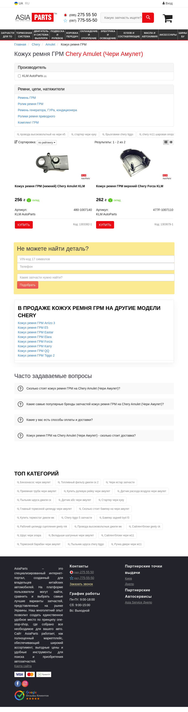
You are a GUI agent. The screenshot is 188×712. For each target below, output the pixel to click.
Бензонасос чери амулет (35, 487)
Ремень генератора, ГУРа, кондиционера (47, 110)
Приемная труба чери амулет (38, 496)
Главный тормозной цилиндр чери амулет (46, 513)
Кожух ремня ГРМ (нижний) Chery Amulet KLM (52, 187)
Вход (168, 3)
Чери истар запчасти (122, 487)
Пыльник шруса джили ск (35, 505)
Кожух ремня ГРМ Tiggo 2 (36, 360)
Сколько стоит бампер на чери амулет (105, 513)
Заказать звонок (81, 589)
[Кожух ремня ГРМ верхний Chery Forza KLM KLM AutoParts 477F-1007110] (135, 166)
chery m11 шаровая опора (158, 134)
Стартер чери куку (113, 505)
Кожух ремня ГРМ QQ (33, 356)
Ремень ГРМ (27, 97)
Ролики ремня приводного (36, 116)
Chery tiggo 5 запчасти (78, 522)
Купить (25, 226)
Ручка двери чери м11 (128, 549)
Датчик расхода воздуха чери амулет (143, 496)
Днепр (129, 589)
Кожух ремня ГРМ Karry (35, 351)
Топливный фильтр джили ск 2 (79, 487)
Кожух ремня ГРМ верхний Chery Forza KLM (131, 187)
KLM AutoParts (32, 75)
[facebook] (17, 688)
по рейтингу (46, 142)
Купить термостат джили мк (37, 522)
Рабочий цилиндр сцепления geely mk (43, 531)
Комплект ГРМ (28, 122)
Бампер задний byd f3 (116, 522)
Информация (149, 3)
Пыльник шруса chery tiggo (87, 549)
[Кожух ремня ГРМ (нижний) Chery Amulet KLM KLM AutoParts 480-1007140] (53, 166)
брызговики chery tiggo (119, 134)
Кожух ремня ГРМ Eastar (35, 337)
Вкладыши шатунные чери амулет (73, 540)
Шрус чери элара (30, 540)
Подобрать (28, 290)
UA (18, 3)
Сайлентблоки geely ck (146, 531)
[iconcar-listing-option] (171, 142)
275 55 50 (80, 14)
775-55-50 (80, 20)
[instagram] (25, 688)
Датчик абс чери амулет (76, 505)
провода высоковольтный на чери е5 (43, 134)
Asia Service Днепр (138, 607)
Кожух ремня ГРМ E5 (33, 332)
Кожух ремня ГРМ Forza (35, 346)
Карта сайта (23, 671)
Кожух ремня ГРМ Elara (35, 342)
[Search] (148, 18)
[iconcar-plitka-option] (166, 142)
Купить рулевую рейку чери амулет (88, 496)
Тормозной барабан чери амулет (40, 549)
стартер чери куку (85, 134)
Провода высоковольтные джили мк (100, 531)
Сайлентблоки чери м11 (119, 540)
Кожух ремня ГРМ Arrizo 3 (36, 328)
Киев (128, 583)
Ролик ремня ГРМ (30, 103)
